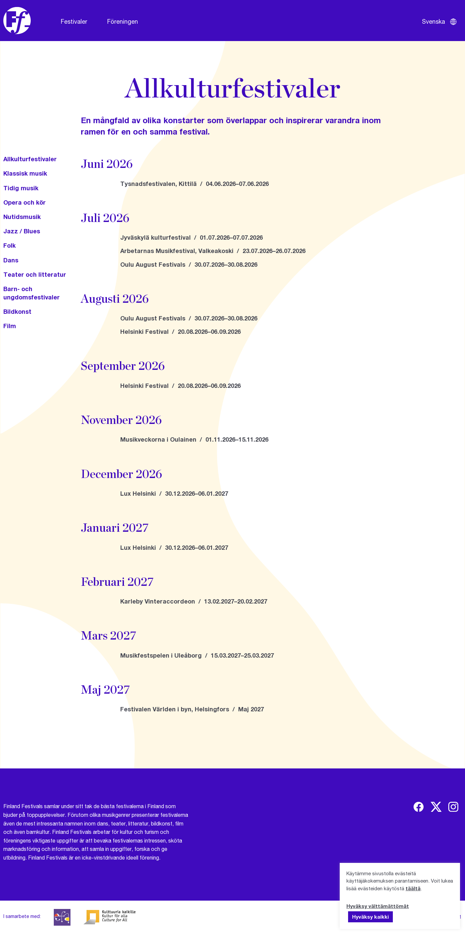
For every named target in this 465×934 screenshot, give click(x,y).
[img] (419, 807)
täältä (413, 888)
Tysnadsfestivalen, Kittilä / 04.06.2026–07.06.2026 (194, 183)
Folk (9, 245)
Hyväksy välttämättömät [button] (377, 906)
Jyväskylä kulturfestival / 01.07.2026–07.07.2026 (191, 237)
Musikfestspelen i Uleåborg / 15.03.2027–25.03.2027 (197, 655)
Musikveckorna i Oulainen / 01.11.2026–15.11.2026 (194, 439)
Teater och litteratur (34, 274)
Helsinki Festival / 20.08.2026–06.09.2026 (180, 331)
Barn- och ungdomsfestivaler (31, 293)
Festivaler (74, 21)
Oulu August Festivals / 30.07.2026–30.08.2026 (189, 264)
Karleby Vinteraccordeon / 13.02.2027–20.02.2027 (193, 601)
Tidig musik (20, 188)
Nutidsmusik (22, 216)
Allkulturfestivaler (30, 159)
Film (9, 325)
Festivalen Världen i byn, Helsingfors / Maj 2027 (192, 709)
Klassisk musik (25, 173)
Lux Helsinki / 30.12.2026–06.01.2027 (174, 493)
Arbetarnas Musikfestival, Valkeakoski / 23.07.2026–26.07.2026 (213, 250)
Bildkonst (17, 311)
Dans (10, 260)
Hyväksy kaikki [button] (370, 917)
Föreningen (122, 21)
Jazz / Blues (21, 231)
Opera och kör (24, 202)
